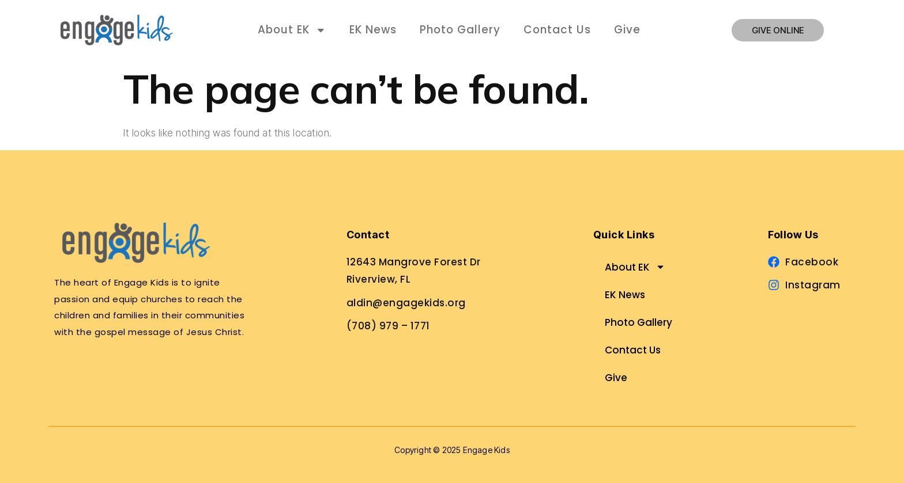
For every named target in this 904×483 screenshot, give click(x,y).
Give (627, 29)
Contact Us (557, 29)
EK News (373, 29)
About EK (292, 30)
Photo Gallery (460, 29)
